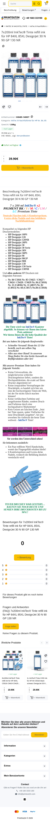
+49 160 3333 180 (25, 791)
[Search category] (34, 3)
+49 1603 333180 (32, 18)
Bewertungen (29, 10)
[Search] (39, 3)
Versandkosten (23, 135)
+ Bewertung (24, 557)
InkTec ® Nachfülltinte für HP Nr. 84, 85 (28, 120)
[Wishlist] (9, 107)
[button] (42, 643)
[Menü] (4, 3)
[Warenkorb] (46, 3)
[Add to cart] (12, 697)
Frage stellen (10, 626)
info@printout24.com (25, 794)
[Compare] (3, 107)
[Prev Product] (40, 107)
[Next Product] (46, 107)
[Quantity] (3, 158)
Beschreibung (10, 10)
